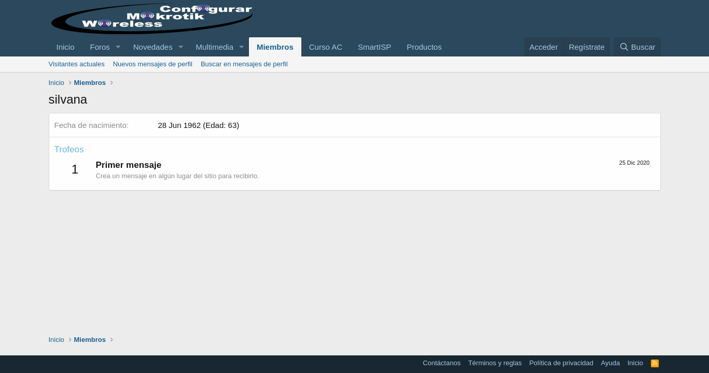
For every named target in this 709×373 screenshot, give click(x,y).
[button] (118, 46)
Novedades (153, 46)
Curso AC (325, 46)
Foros (100, 46)
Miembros (275, 46)
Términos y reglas (495, 363)
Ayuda (610, 363)
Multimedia (215, 46)
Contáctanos (442, 363)
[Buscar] (637, 46)
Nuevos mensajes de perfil (152, 64)
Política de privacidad (561, 363)
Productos (424, 46)
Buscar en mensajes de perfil (244, 64)
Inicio (66, 46)
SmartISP (374, 46)
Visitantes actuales (77, 64)
